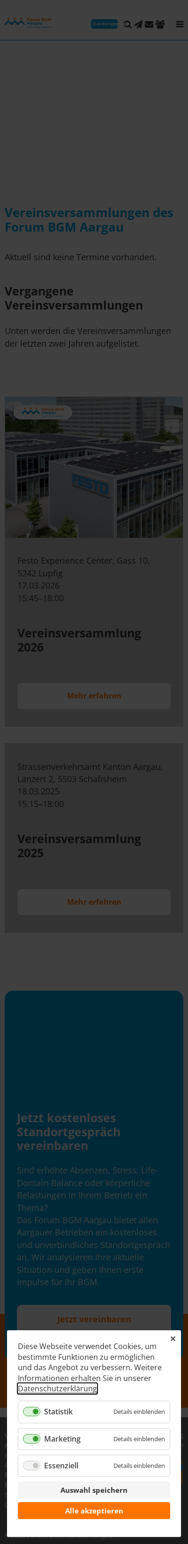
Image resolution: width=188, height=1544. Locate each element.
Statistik (58, 1411)
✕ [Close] (173, 1339)
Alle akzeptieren (94, 1510)
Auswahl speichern (94, 1490)
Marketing (62, 1439)
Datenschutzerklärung (57, 1388)
